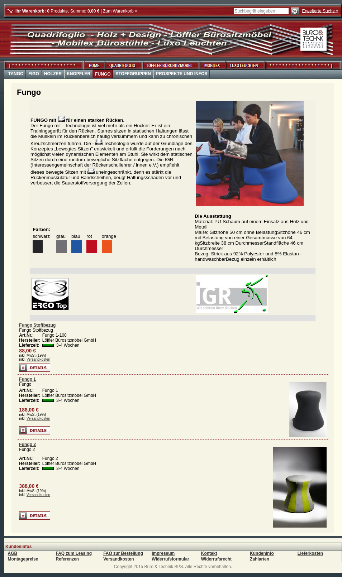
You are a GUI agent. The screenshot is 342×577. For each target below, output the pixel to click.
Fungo (102, 74)
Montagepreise (23, 559)
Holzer (53, 73)
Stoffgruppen (133, 73)
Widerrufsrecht (216, 559)
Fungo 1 (27, 379)
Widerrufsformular (170, 559)
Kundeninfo (262, 553)
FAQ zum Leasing (74, 553)
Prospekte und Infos (181, 73)
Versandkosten (38, 359)
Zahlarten (259, 559)
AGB (13, 553)
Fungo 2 (27, 444)
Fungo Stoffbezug (37, 325)
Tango (15, 73)
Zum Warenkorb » (120, 11)
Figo (33, 73)
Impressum (163, 553)
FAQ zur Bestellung (123, 553)
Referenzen (67, 559)
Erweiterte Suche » (320, 10)
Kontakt (209, 553)
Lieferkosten (310, 553)
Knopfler (78, 73)
